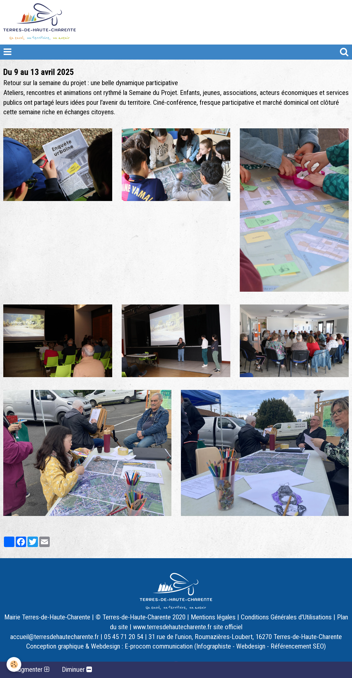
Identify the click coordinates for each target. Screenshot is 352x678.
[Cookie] (14, 664)
